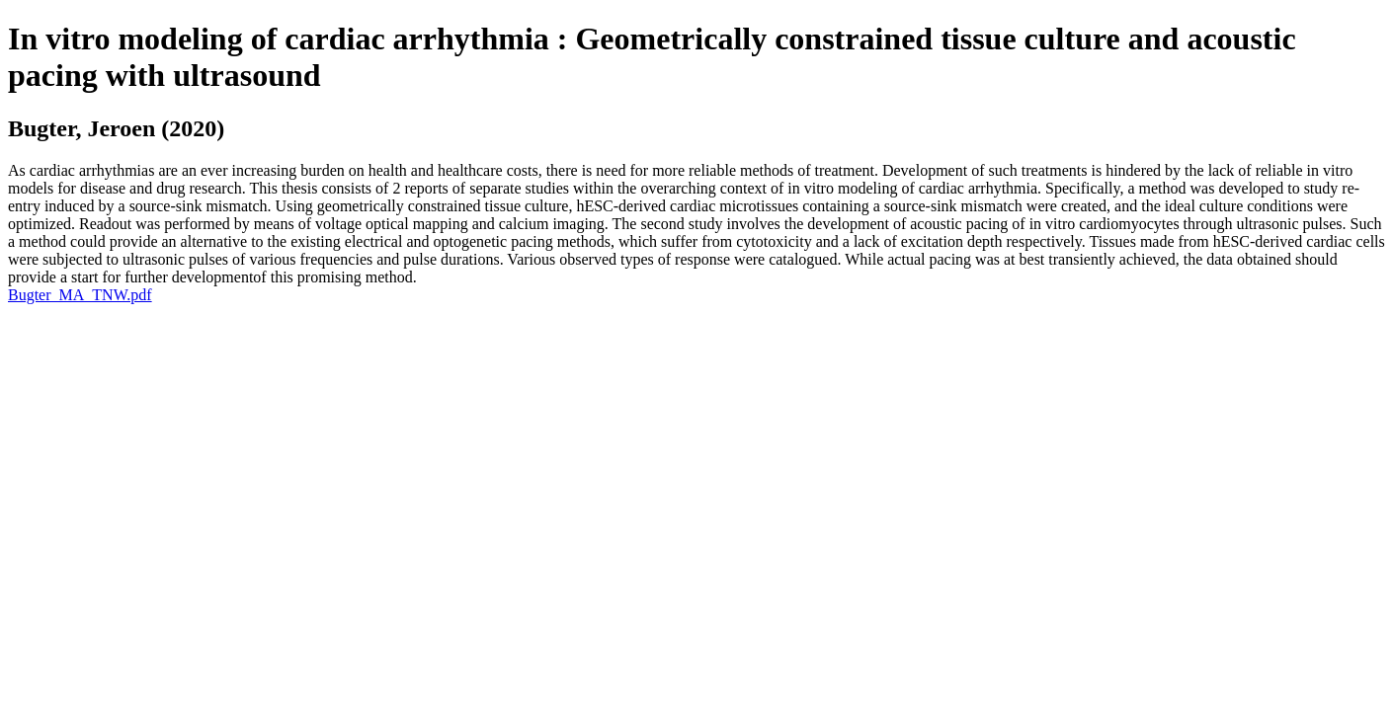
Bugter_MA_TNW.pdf (80, 294)
